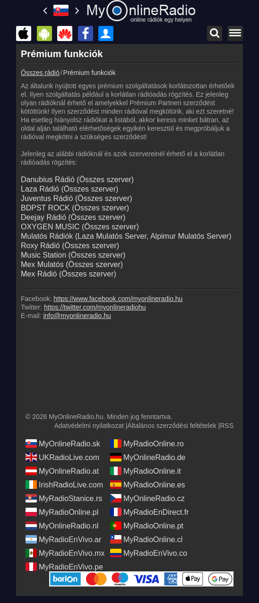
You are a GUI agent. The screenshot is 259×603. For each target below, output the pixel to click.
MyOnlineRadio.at (62, 471)
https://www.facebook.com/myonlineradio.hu (117, 298)
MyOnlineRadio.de (148, 457)
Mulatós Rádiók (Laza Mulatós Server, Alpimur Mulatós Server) (126, 236)
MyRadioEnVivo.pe (64, 566)
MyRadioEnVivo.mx (65, 553)
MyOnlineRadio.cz (147, 498)
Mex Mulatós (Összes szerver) (72, 264)
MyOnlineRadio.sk (63, 443)
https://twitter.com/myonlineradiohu (95, 307)
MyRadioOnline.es (147, 484)
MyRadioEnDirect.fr (149, 512)
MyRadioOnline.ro (147, 443)
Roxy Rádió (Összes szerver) (70, 246)
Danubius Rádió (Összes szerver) (77, 180)
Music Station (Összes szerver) (73, 255)
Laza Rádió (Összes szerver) (69, 189)
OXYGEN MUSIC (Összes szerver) (80, 227)
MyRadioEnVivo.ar (63, 539)
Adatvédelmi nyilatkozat (89, 425)
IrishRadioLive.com (64, 484)
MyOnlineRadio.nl (62, 525)
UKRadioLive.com (62, 457)
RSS (226, 425)
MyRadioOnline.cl (146, 539)
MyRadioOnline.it (145, 471)
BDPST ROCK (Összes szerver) (75, 208)
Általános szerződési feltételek (171, 425)
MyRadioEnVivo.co (148, 553)
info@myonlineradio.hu (77, 315)
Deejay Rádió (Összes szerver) (73, 217)
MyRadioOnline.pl (62, 512)
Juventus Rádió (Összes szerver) (76, 198)
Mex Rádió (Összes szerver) (68, 274)
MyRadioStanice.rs (64, 498)
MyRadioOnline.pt (146, 525)
